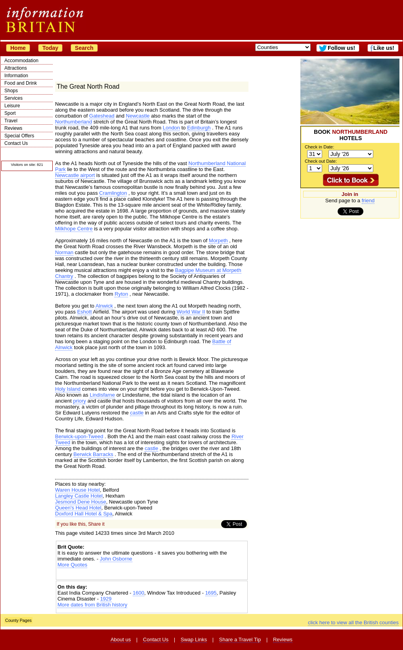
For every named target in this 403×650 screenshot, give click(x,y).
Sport (10, 113)
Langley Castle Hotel (79, 496)
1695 (211, 593)
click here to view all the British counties (353, 622)
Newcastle (138, 116)
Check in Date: (319, 146)
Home (18, 48)
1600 (138, 593)
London (171, 128)
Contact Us (16, 143)
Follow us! (341, 48)
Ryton (121, 294)
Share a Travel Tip (240, 639)
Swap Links (194, 639)
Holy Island (67, 389)
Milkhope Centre (74, 229)
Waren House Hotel (77, 490)
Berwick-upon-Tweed (79, 436)
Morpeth (218, 240)
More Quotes (72, 565)
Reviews (13, 128)
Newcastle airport (75, 175)
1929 (106, 599)
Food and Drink (20, 83)
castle (136, 413)
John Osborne (116, 559)
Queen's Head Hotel (78, 508)
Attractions (15, 68)
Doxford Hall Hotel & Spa (84, 514)
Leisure (12, 105)
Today (50, 48)
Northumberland (73, 122)
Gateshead (102, 116)
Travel (10, 121)
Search (84, 48)
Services (13, 98)
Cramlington (113, 193)
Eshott (84, 312)
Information (16, 75)
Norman (64, 252)
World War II (191, 312)
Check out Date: (321, 161)
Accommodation (21, 60)
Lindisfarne (102, 395)
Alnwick (104, 306)
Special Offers (19, 136)
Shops (11, 90)
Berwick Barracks (93, 454)
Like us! (383, 48)
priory (79, 401)
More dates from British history (92, 605)
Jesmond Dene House (80, 502)
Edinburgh (198, 128)
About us (121, 639)
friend (368, 200)
